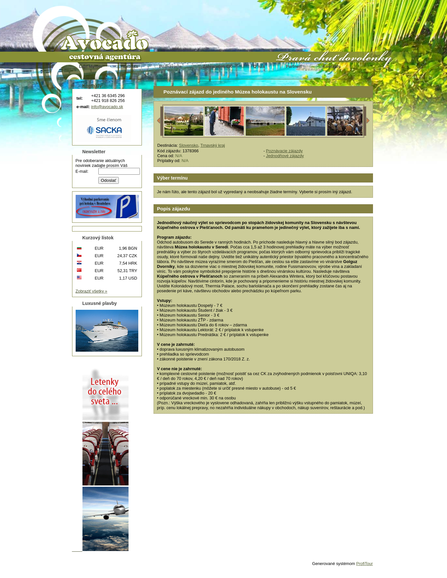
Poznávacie (170, 66)
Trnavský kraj (212, 145)
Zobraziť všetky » (91, 291)
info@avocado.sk (107, 106)
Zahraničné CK (217, 66)
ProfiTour (364, 563)
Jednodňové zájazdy (285, 155)
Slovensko (188, 145)
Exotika (130, 66)
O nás (259, 66)
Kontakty (332, 66)
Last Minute (90, 66)
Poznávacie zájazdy (284, 150)
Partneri (294, 66)
